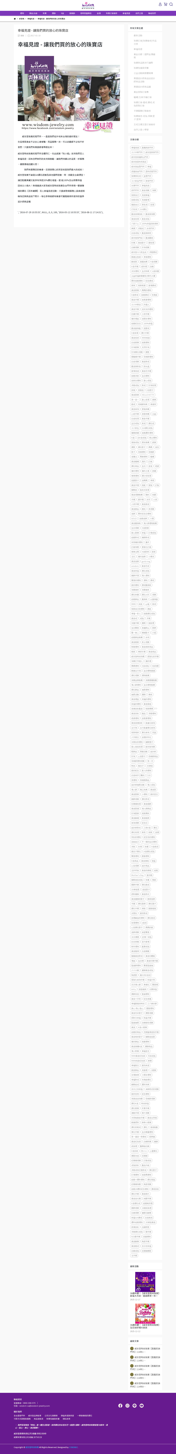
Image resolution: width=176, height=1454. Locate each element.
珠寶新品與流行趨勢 (143, 62)
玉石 (133, 556)
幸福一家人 (136, 613)
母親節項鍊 (150, 1098)
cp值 (147, 604)
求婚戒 (141, 228)
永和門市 (150, 228)
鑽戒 (152, 580)
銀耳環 (151, 242)
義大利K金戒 (145, 975)
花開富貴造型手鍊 (151, 1032)
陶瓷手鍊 (145, 1241)
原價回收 (135, 1227)
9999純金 (146, 337)
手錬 (133, 903)
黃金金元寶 (136, 1198)
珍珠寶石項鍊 (137, 352)
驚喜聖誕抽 (148, 965)
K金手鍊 (134, 266)
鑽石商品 (135, 466)
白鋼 (152, 266)
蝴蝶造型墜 (150, 1036)
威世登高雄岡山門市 (139, 157)
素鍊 (154, 399)
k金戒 (144, 922)
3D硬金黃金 (150, 1222)
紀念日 (144, 822)
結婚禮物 (145, 342)
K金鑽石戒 (135, 1203)
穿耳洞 (144, 204)
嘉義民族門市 (147, 147)
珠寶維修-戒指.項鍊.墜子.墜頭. (144, 117)
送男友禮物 (136, 380)
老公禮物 (153, 437)
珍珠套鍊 (135, 347)
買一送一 (135, 399)
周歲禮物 (143, 456)
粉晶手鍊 (147, 1017)
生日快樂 (145, 271)
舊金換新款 (146, 233)
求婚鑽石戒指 (137, 1231)
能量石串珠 (150, 722)
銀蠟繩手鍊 (136, 356)
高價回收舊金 (137, 708)
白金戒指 (135, 233)
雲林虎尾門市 (151, 171)
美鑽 (133, 228)
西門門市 (135, 190)
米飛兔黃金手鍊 (137, 1117)
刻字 (148, 499)
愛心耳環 (145, 399)
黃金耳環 (135, 218)
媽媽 (150, 447)
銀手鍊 (148, 1231)
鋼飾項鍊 (135, 799)
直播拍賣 (143, 261)
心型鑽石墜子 (137, 927)
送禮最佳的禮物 (137, 917)
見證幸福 (145, 195)
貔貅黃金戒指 (147, 970)
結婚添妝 (135, 375)
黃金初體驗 (150, 956)
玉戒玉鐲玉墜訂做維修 (144, 124)
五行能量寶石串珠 (147, 727)
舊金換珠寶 (150, 214)
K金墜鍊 (145, 527)
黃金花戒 (145, 566)
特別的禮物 (136, 837)
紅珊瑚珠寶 (136, 1184)
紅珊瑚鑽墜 (146, 1250)
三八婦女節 (152, 1003)
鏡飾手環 (135, 575)
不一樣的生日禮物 (149, 841)
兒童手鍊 (135, 623)
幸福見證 (126, 13)
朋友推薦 (145, 442)
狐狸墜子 (135, 480)
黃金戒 (134, 618)
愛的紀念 (135, 770)
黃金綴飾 (147, 803)
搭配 (144, 485)
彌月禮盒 (135, 318)
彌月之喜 (145, 470)
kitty (133, 989)
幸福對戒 (135, 1079)
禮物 (145, 580)
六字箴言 (135, 737)
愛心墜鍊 (135, 532)
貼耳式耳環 (144, 489)
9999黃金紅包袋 (138, 1055)
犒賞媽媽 (149, 708)
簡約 (147, 494)
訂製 (157, 485)
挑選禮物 (145, 1041)
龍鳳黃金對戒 (137, 956)
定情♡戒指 (146, 937)
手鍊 (148, 618)
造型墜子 (146, 889)
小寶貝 (151, 556)
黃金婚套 (135, 642)
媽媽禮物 (135, 665)
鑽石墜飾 (142, 903)
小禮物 (144, 794)
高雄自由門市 (137, 171)
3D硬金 (150, 765)
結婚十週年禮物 (137, 1179)
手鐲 (133, 499)
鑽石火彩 (145, 594)
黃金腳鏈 (135, 818)
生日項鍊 (135, 527)
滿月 (144, 461)
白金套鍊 (135, 342)
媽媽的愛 (149, 927)
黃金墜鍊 (135, 394)
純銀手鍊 (147, 1198)
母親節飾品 (144, 780)
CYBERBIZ (73, 1447)
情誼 (133, 960)
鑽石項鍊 (135, 675)
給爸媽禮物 (146, 1174)
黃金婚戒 (135, 1246)
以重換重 (154, 599)
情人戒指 (151, 784)
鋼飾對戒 (145, 537)
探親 (133, 390)
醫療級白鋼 (144, 1146)
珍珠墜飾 (135, 813)
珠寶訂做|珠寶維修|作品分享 (145, 42)
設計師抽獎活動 (137, 784)
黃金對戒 (145, 361)
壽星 (149, 608)
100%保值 (148, 323)
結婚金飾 (143, 518)
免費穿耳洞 (136, 176)
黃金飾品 (135, 509)
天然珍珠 (145, 347)
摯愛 (154, 879)
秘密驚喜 (145, 932)
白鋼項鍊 (135, 247)
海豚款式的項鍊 (152, 1089)
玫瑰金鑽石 (146, 1079)
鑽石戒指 (145, 570)
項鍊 (154, 594)
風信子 (141, 765)
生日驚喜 (135, 627)
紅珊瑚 (144, 1155)
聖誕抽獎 (135, 1022)
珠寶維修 (135, 589)
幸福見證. (146, 185)
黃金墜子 (142, 242)
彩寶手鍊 (145, 1108)
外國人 (146, 304)
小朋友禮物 (146, 1074)
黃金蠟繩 (135, 461)
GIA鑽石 (143, 209)
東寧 (133, 285)
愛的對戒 (143, 913)
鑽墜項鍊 (149, 1013)
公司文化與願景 (51, 1415)
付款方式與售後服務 (22, 1418)
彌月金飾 (142, 556)
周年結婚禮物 (137, 280)
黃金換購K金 (136, 1046)
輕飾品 (134, 751)
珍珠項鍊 (145, 247)
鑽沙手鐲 (145, 332)
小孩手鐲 (135, 504)
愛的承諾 (145, 1065)
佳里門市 (147, 176)
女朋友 (134, 913)
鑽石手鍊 (135, 1193)
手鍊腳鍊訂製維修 (142, 110)
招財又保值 (136, 1017)
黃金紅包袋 (136, 1141)
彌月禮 (148, 661)
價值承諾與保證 (67, 1415)
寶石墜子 (153, 1170)
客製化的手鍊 (153, 656)
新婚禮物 (135, 646)
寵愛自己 (135, 204)
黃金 (133, 1027)
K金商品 (134, 860)
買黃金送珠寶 (137, 1098)
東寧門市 (149, 180)
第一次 (150, 761)
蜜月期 (149, 875)
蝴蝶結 (134, 489)
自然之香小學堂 (141, 129)
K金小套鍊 (142, 1027)
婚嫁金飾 (151, 898)
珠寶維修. (146, 589)
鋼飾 (156, 1141)
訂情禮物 (135, 1174)
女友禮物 (135, 271)
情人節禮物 (136, 684)
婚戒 (133, 404)
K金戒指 (145, 665)
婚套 (133, 651)
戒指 (142, 618)
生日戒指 (135, 423)
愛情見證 (135, 371)
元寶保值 (153, 989)
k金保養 (155, 271)
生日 (144, 466)
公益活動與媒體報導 (143, 73)
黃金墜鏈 (135, 808)
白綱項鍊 (135, 1212)
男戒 (144, 423)
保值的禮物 (136, 703)
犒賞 (150, 832)
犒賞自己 (135, 195)
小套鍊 (153, 1070)
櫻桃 (144, 509)
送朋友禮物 (146, 318)
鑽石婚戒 (145, 884)
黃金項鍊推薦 (137, 494)
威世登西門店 (137, 237)
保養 (147, 879)
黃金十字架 (136, 998)
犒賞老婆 (142, 285)
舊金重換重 (136, 328)
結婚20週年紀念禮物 (139, 1189)
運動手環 (135, 1112)
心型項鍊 (135, 865)
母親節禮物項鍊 (137, 761)
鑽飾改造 (135, 994)
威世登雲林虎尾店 (138, 161)
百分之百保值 (137, 1089)
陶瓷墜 (134, 975)
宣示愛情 (145, 941)
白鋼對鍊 (147, 1141)
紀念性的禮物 (149, 837)
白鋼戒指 (135, 1250)
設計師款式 (136, 827)
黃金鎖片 (145, 1193)
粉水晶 (146, 366)
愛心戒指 (147, 380)
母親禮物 (142, 451)
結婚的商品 (136, 1032)
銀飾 (144, 623)
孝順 (152, 480)
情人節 (134, 789)
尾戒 (154, 604)
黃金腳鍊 (135, 1241)
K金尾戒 (154, 846)
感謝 (154, 442)
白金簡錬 (145, 951)
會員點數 (154, 1127)
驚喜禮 (155, 984)
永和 (147, 637)
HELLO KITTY (148, 394)
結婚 (156, 870)
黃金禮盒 (135, 699)
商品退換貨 (38, 1418)
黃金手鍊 (135, 309)
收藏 (146, 846)
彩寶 (133, 242)
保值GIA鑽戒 (136, 1217)
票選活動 (143, 751)
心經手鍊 (135, 413)
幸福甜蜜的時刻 (137, 1003)
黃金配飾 (145, 818)
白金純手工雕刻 (137, 775)
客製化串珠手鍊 (137, 979)
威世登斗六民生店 (138, 252)
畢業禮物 (135, 475)
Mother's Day (137, 875)
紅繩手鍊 (135, 314)
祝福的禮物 (146, 699)
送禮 (157, 832)
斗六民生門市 (137, 180)
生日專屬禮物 (147, 1132)
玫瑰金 (154, 294)
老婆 (157, 466)
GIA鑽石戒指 (147, 428)
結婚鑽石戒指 (149, 613)
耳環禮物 (135, 922)
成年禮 (144, 266)
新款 (144, 832)
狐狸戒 (146, 328)
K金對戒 (134, 294)
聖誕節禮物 (136, 965)
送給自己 (135, 841)
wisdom (135, 566)
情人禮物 (145, 575)
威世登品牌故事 (34, 1415)
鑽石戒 (151, 423)
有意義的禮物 (137, 542)
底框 (153, 551)
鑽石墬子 (152, 903)
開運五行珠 (136, 670)
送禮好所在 (146, 737)
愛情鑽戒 (152, 285)
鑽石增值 (151, 1179)
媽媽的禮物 (146, 290)
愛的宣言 (154, 794)
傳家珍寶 (142, 651)
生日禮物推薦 (149, 684)
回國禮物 (147, 1236)
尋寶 (150, 1060)
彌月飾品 (135, 1041)
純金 (140, 604)
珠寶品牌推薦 (137, 680)
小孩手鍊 (145, 314)
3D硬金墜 (135, 889)
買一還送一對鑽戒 (138, 1136)
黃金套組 (147, 703)
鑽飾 (144, 694)
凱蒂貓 (152, 1136)
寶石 (155, 827)
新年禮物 (135, 946)
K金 (133, 437)
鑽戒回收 (155, 1189)
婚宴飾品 (135, 1070)
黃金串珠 (135, 409)
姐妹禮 (151, 623)
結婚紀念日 (136, 323)
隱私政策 (66, 1418)
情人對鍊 (135, 1051)
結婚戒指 (135, 199)
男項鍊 (151, 509)
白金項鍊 (135, 361)
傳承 (150, 694)
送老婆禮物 (146, 718)
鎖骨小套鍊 (146, 1122)
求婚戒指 (135, 385)
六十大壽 (135, 970)
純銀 (154, 494)
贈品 (144, 713)
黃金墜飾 (135, 794)
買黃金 (141, 390)
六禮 (152, 518)
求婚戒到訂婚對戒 (138, 1170)
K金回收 (134, 1150)
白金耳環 (135, 418)
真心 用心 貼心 (137, 1008)
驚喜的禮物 (136, 580)
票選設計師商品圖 (142, 86)
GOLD (134, 518)
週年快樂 (145, 1084)
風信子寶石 (136, 851)
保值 (144, 532)
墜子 (133, 451)
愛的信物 (135, 1093)
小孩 (155, 499)
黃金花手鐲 (146, 371)
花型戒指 (151, 1055)
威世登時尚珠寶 (137, 656)
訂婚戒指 (147, 1160)
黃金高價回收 (137, 722)
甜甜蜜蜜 (152, 908)
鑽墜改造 (135, 1155)
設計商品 (145, 865)
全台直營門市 (19, 1415)
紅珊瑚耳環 (136, 803)
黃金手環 (135, 485)
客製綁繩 (145, 409)
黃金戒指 (145, 218)
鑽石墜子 (142, 447)
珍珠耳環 (152, 385)
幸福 (149, 166)
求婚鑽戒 (153, 252)
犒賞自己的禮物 (137, 608)
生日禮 (141, 960)
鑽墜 (133, 447)
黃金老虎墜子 (137, 1036)
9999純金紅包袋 (138, 1060)
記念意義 (135, 941)
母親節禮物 (148, 356)
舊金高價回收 (137, 214)
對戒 (144, 385)
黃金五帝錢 (152, 1117)
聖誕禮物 (145, 994)
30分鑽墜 (135, 937)
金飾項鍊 (135, 932)
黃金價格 (145, 860)
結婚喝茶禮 (147, 1203)
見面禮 (144, 1070)
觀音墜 (134, 261)
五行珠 (134, 727)
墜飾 (154, 627)
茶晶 (154, 732)
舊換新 (144, 599)
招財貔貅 (135, 894)
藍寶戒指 (145, 946)
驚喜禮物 (135, 856)
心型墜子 (142, 756)
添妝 (133, 846)
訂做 (150, 461)
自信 (157, 447)
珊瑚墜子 (145, 632)
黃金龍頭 (135, 951)
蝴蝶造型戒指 (137, 879)
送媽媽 (144, 480)
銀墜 (147, 352)
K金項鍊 (153, 261)
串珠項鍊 (135, 822)
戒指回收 (135, 1165)
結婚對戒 (135, 537)
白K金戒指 (141, 437)
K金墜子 (150, 390)
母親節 (151, 451)
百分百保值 (146, 1246)
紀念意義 (147, 998)
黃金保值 (135, 570)
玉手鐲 (134, 1255)
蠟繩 (152, 456)
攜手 (147, 542)
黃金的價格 (146, 870)
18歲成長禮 (146, 1208)
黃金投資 (135, 337)
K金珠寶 (155, 665)
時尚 (133, 765)
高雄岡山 (145, 627)
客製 (150, 485)
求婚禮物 (152, 713)
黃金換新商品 (147, 646)
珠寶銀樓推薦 (151, 680)
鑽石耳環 (135, 832)
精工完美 (143, 789)
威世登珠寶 (150, 746)
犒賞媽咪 (145, 813)
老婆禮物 (135, 718)
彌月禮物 (135, 470)
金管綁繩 (145, 413)
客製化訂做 (146, 547)
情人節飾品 (146, 808)
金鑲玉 (134, 456)
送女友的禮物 (147, 309)
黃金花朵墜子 (137, 1013)
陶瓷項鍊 (147, 1184)
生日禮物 (145, 375)
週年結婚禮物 (137, 1222)
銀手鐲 (141, 499)
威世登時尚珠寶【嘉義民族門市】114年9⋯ (145, 1376)
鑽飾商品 (148, 1046)
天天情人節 (136, 984)
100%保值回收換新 (150, 223)
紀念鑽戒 (149, 280)
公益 (154, 413)
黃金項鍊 (145, 190)
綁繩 (154, 470)
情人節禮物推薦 (150, 523)
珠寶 (154, 190)
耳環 (152, 204)
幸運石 (146, 984)
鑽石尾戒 (151, 917)
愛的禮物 (135, 585)
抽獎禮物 (145, 689)
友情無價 (135, 1074)
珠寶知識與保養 (141, 67)
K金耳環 (134, 332)
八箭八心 (135, 223)
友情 (140, 846)
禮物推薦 (145, 675)
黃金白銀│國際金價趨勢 (144, 56)
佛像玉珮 (135, 551)
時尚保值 (145, 1103)
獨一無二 (135, 632)
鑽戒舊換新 (146, 585)
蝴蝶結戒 (135, 1084)
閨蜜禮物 (150, 1008)
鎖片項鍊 (145, 1112)
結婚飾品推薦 (137, 637)
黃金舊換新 (136, 523)
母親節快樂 (142, 404)
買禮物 (134, 780)
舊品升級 (145, 1165)
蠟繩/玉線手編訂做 (143, 97)
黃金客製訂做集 (141, 91)
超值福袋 (142, 989)
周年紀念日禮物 (144, 513)
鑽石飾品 (135, 689)
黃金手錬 (145, 418)
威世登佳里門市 (137, 166)
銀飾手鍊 (135, 884)
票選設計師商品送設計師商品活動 (144, 80)
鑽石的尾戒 (136, 1127)
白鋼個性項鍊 (147, 1022)
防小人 (144, 1150)
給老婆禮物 (146, 299)
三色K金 (147, 827)
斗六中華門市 (137, 152)
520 (149, 775)
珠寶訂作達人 (137, 661)
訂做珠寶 (135, 547)
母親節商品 (153, 756)
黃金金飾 (135, 561)
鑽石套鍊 (135, 1108)
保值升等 (151, 979)
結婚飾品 (135, 599)
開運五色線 (136, 256)
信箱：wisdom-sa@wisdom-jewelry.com (32, 1405)
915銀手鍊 (135, 1236)
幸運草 (153, 404)
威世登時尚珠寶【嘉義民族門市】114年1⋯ (145, 1350)
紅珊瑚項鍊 (136, 1160)
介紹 (154, 632)
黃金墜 (153, 789)
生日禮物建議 (149, 670)
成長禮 (134, 1146)
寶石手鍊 (135, 1132)
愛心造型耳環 (137, 746)
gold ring (146, 561)
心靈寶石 (153, 1150)
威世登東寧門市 (152, 152)
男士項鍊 (145, 642)
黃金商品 (152, 651)
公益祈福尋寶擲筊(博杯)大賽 (143, 275)
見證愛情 (145, 199)
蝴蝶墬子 (149, 742)
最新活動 (138, 35)
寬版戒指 (135, 442)
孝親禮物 (147, 256)
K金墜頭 (145, 551)
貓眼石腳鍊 (146, 1212)
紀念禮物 (145, 1093)
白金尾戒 (148, 1217)
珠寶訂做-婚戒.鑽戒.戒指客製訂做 (144, 104)
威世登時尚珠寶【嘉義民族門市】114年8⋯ (145, 1384)
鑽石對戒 (145, 799)
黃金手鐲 (135, 299)
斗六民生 (135, 428)
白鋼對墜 (145, 1227)
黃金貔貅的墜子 (137, 898)
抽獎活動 (135, 694)
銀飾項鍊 (135, 1208)
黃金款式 (145, 894)
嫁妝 (144, 908)
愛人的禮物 (146, 770)
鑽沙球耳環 (146, 475)
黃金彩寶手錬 (152, 960)
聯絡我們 (152, 13)
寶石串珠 (145, 732)
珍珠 (133, 756)
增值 (153, 860)
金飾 (133, 513)
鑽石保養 (135, 594)
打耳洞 (134, 209)
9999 (133, 604)
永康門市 (135, 185)
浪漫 (150, 466)
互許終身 (135, 870)
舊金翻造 (149, 237)
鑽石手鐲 (135, 908)
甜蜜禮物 (145, 856)
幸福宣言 (145, 1051)
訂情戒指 (152, 532)
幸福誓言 (135, 1065)
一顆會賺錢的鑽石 (84, 1415)
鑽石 (145, 1127)
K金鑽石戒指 (149, 851)
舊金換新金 (136, 366)
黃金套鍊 (135, 290)
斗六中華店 (136, 304)
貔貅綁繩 (135, 432)
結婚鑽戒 (145, 294)
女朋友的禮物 (137, 742)
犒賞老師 (135, 732)
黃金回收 (135, 713)
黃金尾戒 (145, 504)
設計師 (153, 751)
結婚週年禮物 (147, 432)
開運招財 (135, 1122)
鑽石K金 (134, 1103)
